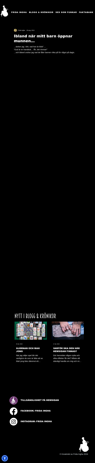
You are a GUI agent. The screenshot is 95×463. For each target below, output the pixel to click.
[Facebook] (13, 411)
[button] (5, 458)
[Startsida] (4, 11)
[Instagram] (13, 422)
